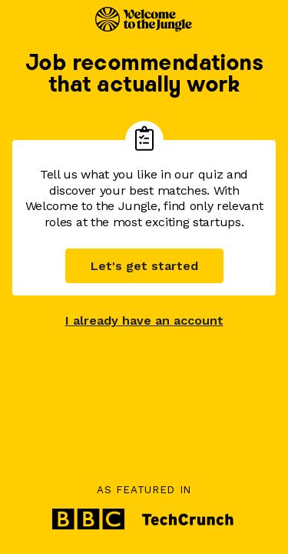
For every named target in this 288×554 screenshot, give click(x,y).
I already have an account (144, 320)
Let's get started (144, 266)
